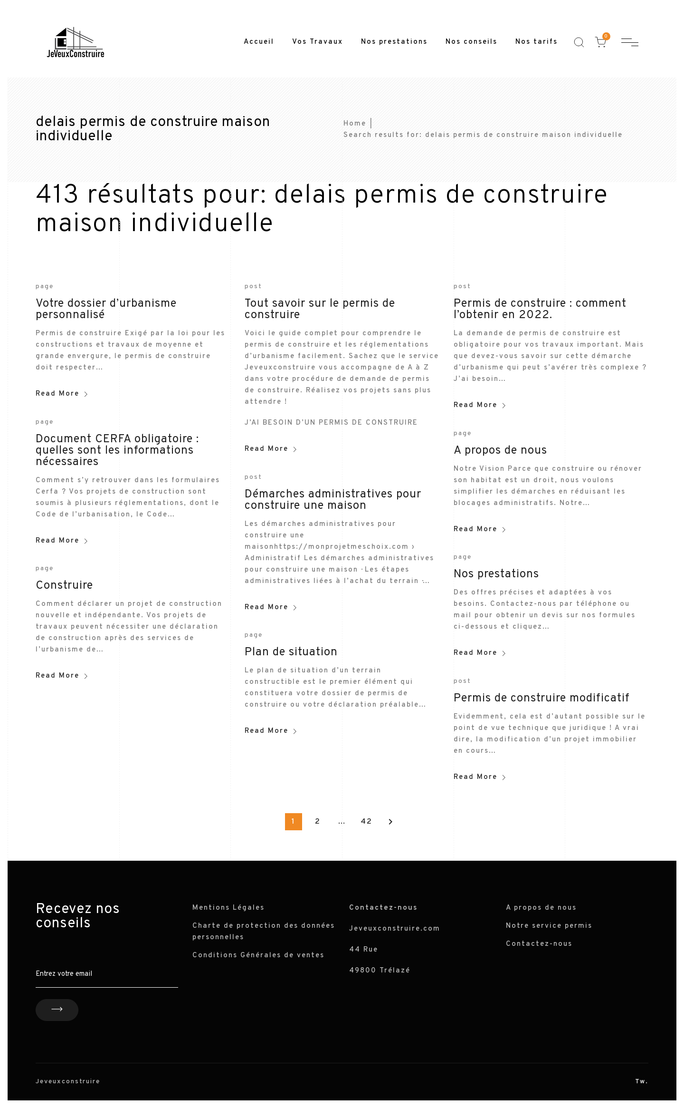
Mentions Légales (228, 908)
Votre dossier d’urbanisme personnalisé (106, 309)
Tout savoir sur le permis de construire (320, 309)
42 (366, 821)
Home (354, 123)
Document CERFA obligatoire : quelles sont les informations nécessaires (117, 450)
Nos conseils (471, 42)
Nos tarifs (536, 42)
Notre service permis (549, 926)
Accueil (259, 42)
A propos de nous (500, 451)
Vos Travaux (317, 42)
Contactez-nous (539, 944)
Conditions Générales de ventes (258, 955)
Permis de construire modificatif (542, 698)
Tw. (641, 1082)
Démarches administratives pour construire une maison (333, 500)
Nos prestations (394, 42)
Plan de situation (291, 652)
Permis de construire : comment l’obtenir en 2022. (540, 309)
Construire (64, 586)
